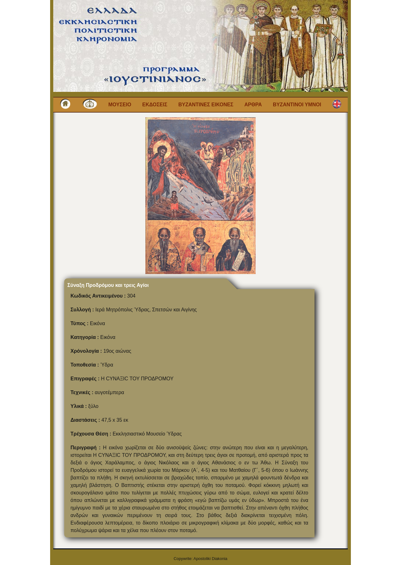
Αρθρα (253, 104)
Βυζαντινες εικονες (205, 104)
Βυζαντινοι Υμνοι (297, 104)
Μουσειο (119, 104)
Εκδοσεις (154, 104)
